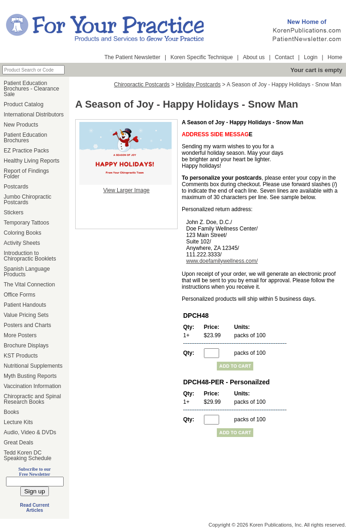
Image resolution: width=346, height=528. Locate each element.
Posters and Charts (27, 325)
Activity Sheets (22, 243)
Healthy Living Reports (32, 161)
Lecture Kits (18, 422)
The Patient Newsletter (132, 57)
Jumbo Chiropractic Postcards (27, 200)
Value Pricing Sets (26, 315)
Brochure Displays (26, 345)
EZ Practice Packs (26, 150)
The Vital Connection (29, 284)
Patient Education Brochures (25, 138)
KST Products (21, 355)
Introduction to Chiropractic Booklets (30, 256)
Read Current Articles (34, 508)
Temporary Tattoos (26, 222)
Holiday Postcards (198, 84)
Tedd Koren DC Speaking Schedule (27, 455)
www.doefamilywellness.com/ (221, 261)
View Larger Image (126, 190)
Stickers (14, 212)
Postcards (16, 186)
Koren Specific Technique (201, 57)
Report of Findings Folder (26, 174)
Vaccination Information (32, 386)
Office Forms (19, 294)
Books (11, 412)
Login (310, 57)
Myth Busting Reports (30, 376)
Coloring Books (22, 233)
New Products (21, 124)
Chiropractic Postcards (142, 84)
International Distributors (34, 114)
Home (335, 57)
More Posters (20, 335)
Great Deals (18, 442)
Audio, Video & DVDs (30, 432)
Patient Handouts (25, 305)
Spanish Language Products (27, 272)
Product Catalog (23, 104)
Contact (284, 57)
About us (253, 57)
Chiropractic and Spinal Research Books (32, 399)
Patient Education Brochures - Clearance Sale (31, 88)
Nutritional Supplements (33, 366)
